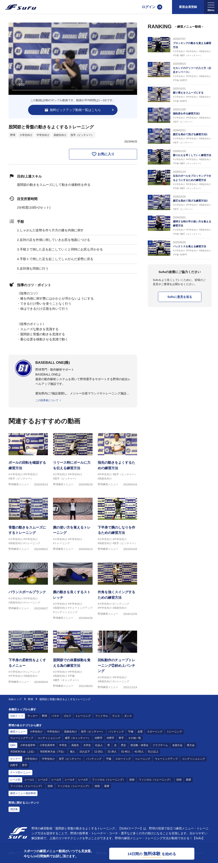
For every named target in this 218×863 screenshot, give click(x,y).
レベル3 (56, 779)
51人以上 (153, 751)
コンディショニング (48, 737)
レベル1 (29, 779)
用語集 (14, 809)
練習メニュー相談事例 (23, 793)
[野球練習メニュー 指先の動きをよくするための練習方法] (117, 460)
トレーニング (83, 715)
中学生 (63, 745)
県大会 (191, 745)
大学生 (87, 745)
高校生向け (60, 135)
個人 (72, 751)
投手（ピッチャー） (82, 135)
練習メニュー (18, 731)
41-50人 (139, 751)
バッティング (116, 731)
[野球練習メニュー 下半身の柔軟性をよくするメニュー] (28, 658)
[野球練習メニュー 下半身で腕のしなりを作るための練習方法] (117, 525)
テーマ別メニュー (20, 772)
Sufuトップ (15, 699)
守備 (130, 731)
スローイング (154, 731)
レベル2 (42, 779)
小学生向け (26, 135)
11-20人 (98, 751)
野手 (121, 737)
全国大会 (177, 745)
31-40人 (125, 751)
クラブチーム (160, 745)
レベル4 (69, 779)
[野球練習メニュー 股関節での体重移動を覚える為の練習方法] (72, 658)
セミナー (15, 758)
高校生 (75, 745)
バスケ (55, 715)
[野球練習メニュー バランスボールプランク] (28, 590)
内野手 (98, 737)
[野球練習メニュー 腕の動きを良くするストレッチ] (72, 590)
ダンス (128, 715)
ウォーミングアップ (21, 737)
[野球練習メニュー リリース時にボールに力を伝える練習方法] (72, 460)
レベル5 (82, 779)
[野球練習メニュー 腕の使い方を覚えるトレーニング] (72, 525)
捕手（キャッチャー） (77, 737)
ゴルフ (67, 715)
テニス (116, 715)
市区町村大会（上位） (23, 751)
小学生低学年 (27, 745)
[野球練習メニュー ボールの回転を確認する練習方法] (28, 460)
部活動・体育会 (139, 745)
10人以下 (84, 751)
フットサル (101, 715)
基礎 (188, 779)
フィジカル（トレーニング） (108, 779)
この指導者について (46, 400)
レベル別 (15, 779)
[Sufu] (18, 7)
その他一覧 (134, 737)
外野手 (110, 737)
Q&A (13, 745)
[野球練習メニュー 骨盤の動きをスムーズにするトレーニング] (28, 525)
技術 (132, 779)
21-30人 (112, 751)
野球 (12, 135)
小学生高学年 (47, 745)
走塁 (140, 731)
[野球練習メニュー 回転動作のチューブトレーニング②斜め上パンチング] (117, 658)
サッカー (32, 715)
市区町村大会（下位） (53, 751)
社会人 (99, 745)
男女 (123, 745)
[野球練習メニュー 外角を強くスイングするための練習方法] (117, 590)
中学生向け (43, 135)
